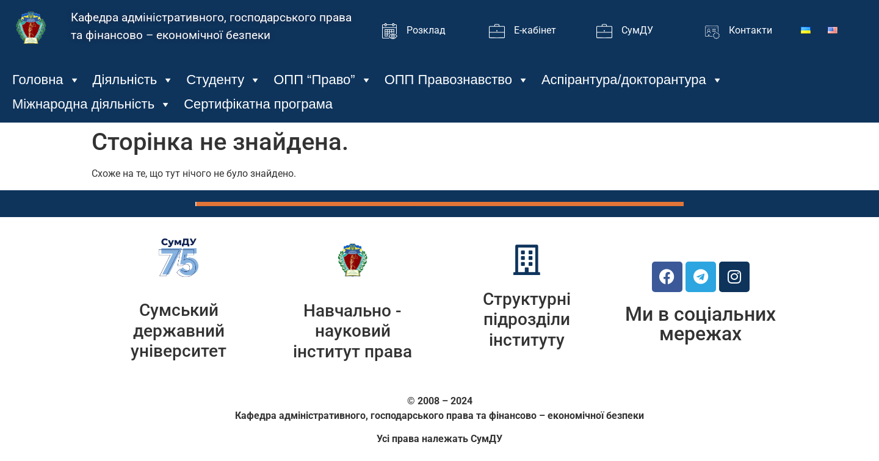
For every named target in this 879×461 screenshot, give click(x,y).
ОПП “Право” (322, 80)
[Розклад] (389, 31)
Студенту (223, 80)
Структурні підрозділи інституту (527, 319)
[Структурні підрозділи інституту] (527, 260)
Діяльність (134, 80)
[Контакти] (712, 31)
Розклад (426, 30)
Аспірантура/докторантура (632, 80)
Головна (46, 80)
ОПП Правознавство (457, 80)
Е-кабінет (535, 30)
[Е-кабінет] (497, 31)
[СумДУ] (604, 31)
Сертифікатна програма (258, 104)
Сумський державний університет (178, 330)
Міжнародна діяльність (92, 104)
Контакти (750, 30)
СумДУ (637, 30)
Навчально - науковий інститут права (352, 331)
